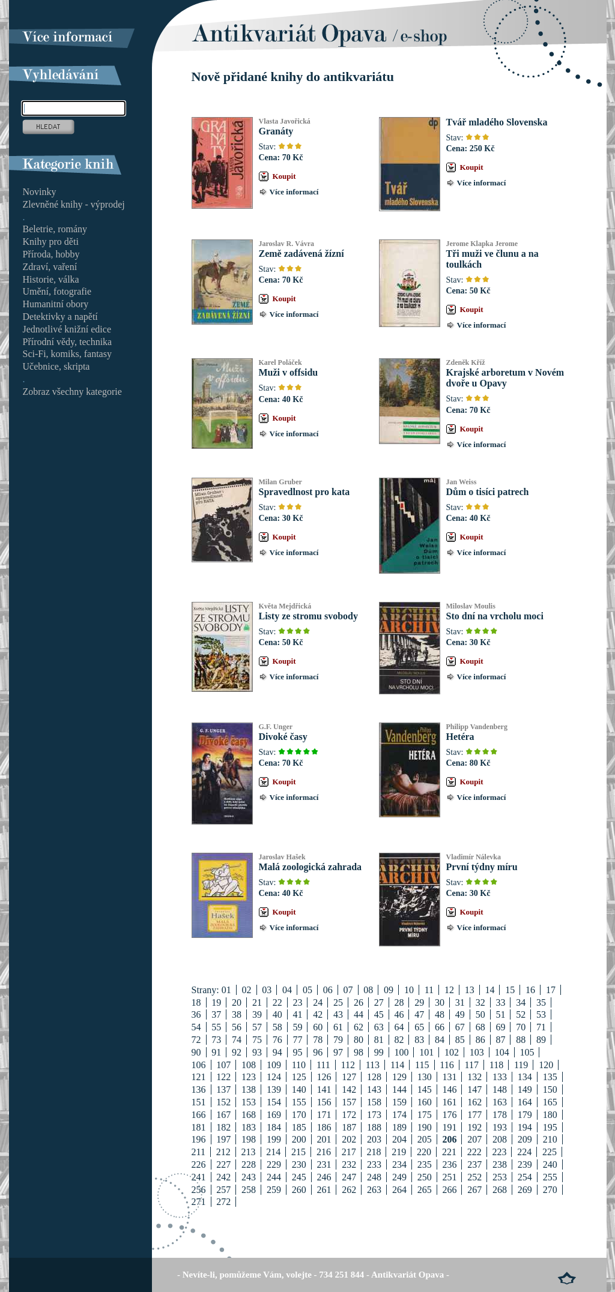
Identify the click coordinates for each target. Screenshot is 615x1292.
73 (216, 1040)
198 (248, 1139)
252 (474, 1177)
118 (496, 1065)
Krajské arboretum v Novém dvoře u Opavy (505, 377)
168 (248, 1115)
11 (429, 990)
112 (348, 1065)
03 (266, 990)
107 (223, 1065)
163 (499, 1102)
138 (248, 1089)
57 (257, 1027)
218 (373, 1152)
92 (236, 1052)
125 (299, 1077)
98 (358, 1052)
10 (409, 990)
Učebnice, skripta (56, 366)
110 (299, 1065)
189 (399, 1127)
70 (521, 1027)
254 (525, 1177)
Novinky (39, 192)
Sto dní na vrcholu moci (495, 616)
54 (196, 1027)
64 (399, 1027)
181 (199, 1127)
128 (374, 1077)
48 (439, 1014)
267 (474, 1190)
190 (424, 1127)
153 (248, 1102)
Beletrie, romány (55, 229)
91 (216, 1052)
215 (298, 1152)
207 (474, 1139)
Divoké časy (283, 737)
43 (338, 1014)
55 (216, 1027)
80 (358, 1040)
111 (323, 1065)
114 (397, 1065)
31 (460, 1002)
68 (480, 1027)
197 (223, 1139)
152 (223, 1102)
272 (223, 1202)
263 (374, 1190)
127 (349, 1077)
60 (318, 1027)
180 (550, 1115)
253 (499, 1177)
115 (422, 1065)
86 (480, 1040)
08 (368, 990)
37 (216, 1014)
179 (525, 1115)
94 (277, 1052)
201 (324, 1139)
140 (299, 1089)
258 (248, 1190)
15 (510, 990)
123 (248, 1077)
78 (318, 1040)
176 (449, 1115)
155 (299, 1102)
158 (374, 1102)
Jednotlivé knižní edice (67, 329)
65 (419, 1027)
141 (324, 1089)
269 (525, 1190)
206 (449, 1139)
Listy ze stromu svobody (309, 616)
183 (248, 1127)
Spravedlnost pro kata (304, 492)
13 (469, 990)
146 (449, 1089)
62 (358, 1027)
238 (499, 1164)
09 (388, 990)
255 (550, 1177)
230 (299, 1164)
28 (399, 1002)
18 (196, 1002)
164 (525, 1102)
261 (324, 1190)
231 (324, 1164)
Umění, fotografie (57, 291)
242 (223, 1177)
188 (374, 1127)
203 (374, 1139)
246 (324, 1177)
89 (541, 1040)
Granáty (276, 131)
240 (550, 1164)
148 (499, 1089)
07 (348, 990)
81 (379, 1040)
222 (474, 1152)
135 (550, 1077)
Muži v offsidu (288, 372)
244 (274, 1177)
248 (374, 1177)
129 (399, 1077)
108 (248, 1065)
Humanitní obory (56, 304)
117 (472, 1065)
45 (379, 1014)
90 (196, 1052)
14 (489, 990)
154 (274, 1102)
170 (299, 1115)
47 (419, 1014)
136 (199, 1089)
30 (439, 1002)
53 (541, 1014)
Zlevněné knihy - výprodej (74, 204)
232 (349, 1164)
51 (500, 1014)
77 (297, 1040)
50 (480, 1014)
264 (399, 1190)
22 (277, 1002)
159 (399, 1102)
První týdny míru (482, 867)
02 (247, 990)
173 (374, 1115)
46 (399, 1014)
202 (349, 1139)
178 (499, 1115)
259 (274, 1190)
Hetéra (460, 737)
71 (541, 1027)
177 (474, 1115)
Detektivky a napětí (60, 316)
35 (541, 1002)
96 (318, 1052)
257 (223, 1190)
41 (297, 1014)
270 (550, 1190)
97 (338, 1052)
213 (248, 1152)
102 (451, 1052)
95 (297, 1052)
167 (223, 1115)
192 (474, 1127)
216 (324, 1152)
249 (399, 1177)
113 (373, 1065)
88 (521, 1040)
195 (550, 1127)
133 (499, 1077)
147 (474, 1089)
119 (521, 1065)
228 (248, 1164)
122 (223, 1077)
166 (199, 1115)
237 (474, 1164)
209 (525, 1139)
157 (349, 1102)
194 (525, 1127)
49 (460, 1014)
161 (449, 1102)
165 (550, 1102)
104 (502, 1052)
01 (226, 990)
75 (257, 1040)
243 (248, 1177)
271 (199, 1202)
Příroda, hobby (51, 254)
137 (223, 1089)
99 (379, 1052)
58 (277, 1027)
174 (399, 1115)
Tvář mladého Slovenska (497, 122)
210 (550, 1139)
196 (199, 1139)
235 (424, 1164)
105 (527, 1052)
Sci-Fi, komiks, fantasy (67, 354)
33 (500, 1002)
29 (419, 1002)
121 (199, 1077)
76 (277, 1040)
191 (449, 1127)
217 (349, 1152)
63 (379, 1027)
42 (318, 1014)
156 (324, 1102)
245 (299, 1177)
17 (551, 990)
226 (199, 1164)
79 (338, 1040)
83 (419, 1040)
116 (446, 1065)
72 (196, 1040)
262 (349, 1190)
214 (273, 1152)
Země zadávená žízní (301, 253)
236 (449, 1164)
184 (274, 1127)
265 (424, 1190)
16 (530, 990)
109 (274, 1065)
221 (449, 1152)
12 (449, 990)
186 (324, 1127)
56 (236, 1027)
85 (460, 1040)
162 (474, 1102)
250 (424, 1177)
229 (274, 1164)
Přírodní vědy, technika (67, 342)
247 (349, 1177)
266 (449, 1190)
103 (477, 1052)
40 (277, 1014)
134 (525, 1077)
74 (236, 1040)
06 (328, 990)
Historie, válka (51, 279)
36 (196, 1014)
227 (223, 1164)
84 (439, 1040)
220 (424, 1152)
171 (324, 1115)
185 (299, 1127)
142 (349, 1089)
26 (358, 1002)
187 (349, 1127)
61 (338, 1027)
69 (500, 1027)
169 (274, 1115)
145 (424, 1089)
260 (299, 1190)
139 (274, 1089)
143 (374, 1089)
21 (257, 1002)
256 (199, 1190)
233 (374, 1164)
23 (297, 1002)
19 (216, 1002)
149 (525, 1089)
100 (401, 1052)
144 (399, 1089)
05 (307, 990)
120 (546, 1065)
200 (299, 1139)
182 (223, 1127)
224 (524, 1152)
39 (257, 1014)
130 (424, 1077)
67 (460, 1027)
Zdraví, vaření (50, 267)
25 (338, 1002)
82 (399, 1040)
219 (399, 1152)
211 (198, 1152)
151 (199, 1102)
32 (480, 1002)
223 (499, 1152)
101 (426, 1052)
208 (499, 1139)
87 (500, 1040)
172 (349, 1115)
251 (449, 1177)
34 (521, 1002)
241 (199, 1177)
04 (287, 990)
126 (324, 1077)
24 (318, 1002)
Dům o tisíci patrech (487, 492)
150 (550, 1089)
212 (223, 1152)
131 (449, 1077)
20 (236, 1002)
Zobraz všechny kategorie (72, 391)
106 (199, 1065)
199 (274, 1139)
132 (474, 1077)
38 (236, 1014)
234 (399, 1164)
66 (439, 1027)
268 (499, 1190)
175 (424, 1115)
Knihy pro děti (51, 241)
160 (424, 1102)
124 (274, 1077)
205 (424, 1139)
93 (257, 1052)
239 (525, 1164)
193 (499, 1127)
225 (549, 1152)
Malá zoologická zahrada (310, 867)
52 (521, 1014)
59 (297, 1027)
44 (358, 1014)
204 (399, 1139)
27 (379, 1002)
